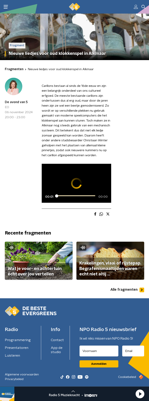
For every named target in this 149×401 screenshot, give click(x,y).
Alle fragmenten (127, 290)
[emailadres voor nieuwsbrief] (133, 351)
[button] (140, 394)
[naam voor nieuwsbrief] (99, 351)
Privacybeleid (14, 379)
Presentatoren (16, 348)
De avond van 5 (16, 102)
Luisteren (12, 355)
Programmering (18, 340)
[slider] (75, 195)
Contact (57, 340)
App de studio (56, 350)
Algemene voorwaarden (22, 374)
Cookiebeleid (127, 377)
